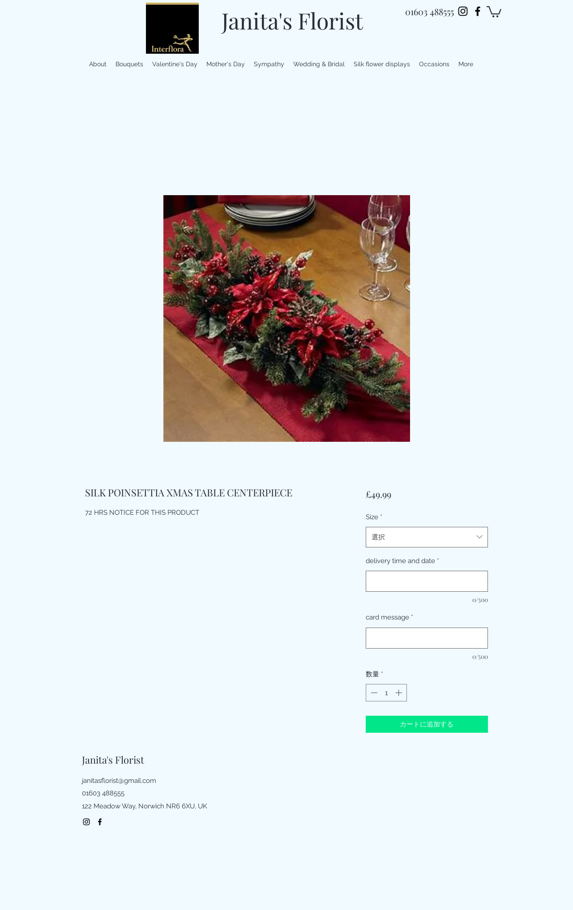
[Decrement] (373, 692)
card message (389, 617)
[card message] (426, 638)
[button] (494, 11)
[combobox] (427, 537)
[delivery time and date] (426, 581)
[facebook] (477, 11)
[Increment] (399, 692)
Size (374, 517)
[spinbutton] (386, 692)
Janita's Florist (292, 20)
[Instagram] (463, 11)
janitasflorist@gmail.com (119, 781)
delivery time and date (402, 561)
